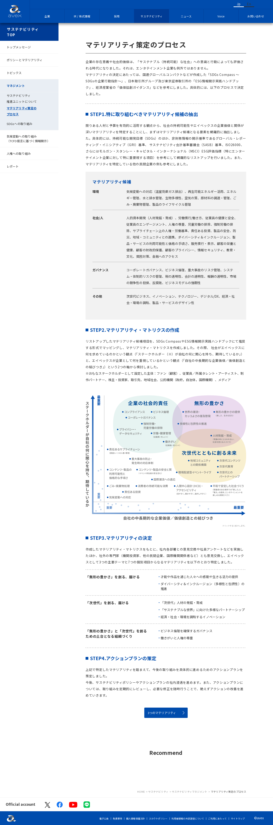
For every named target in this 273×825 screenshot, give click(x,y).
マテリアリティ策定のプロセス (21, 111)
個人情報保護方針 (135, 818)
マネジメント (16, 85)
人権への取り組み (19, 153)
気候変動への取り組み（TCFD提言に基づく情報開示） (28, 138)
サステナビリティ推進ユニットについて (22, 98)
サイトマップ (238, 818)
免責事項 (117, 818)
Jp (238, 4)
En (249, 4)
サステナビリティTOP (23, 31)
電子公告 (104, 818)
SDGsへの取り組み (19, 124)
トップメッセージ (19, 47)
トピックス (14, 73)
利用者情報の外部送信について (188, 818)
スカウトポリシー (158, 818)
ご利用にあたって (217, 818)
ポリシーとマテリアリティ (24, 60)
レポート (13, 166)
